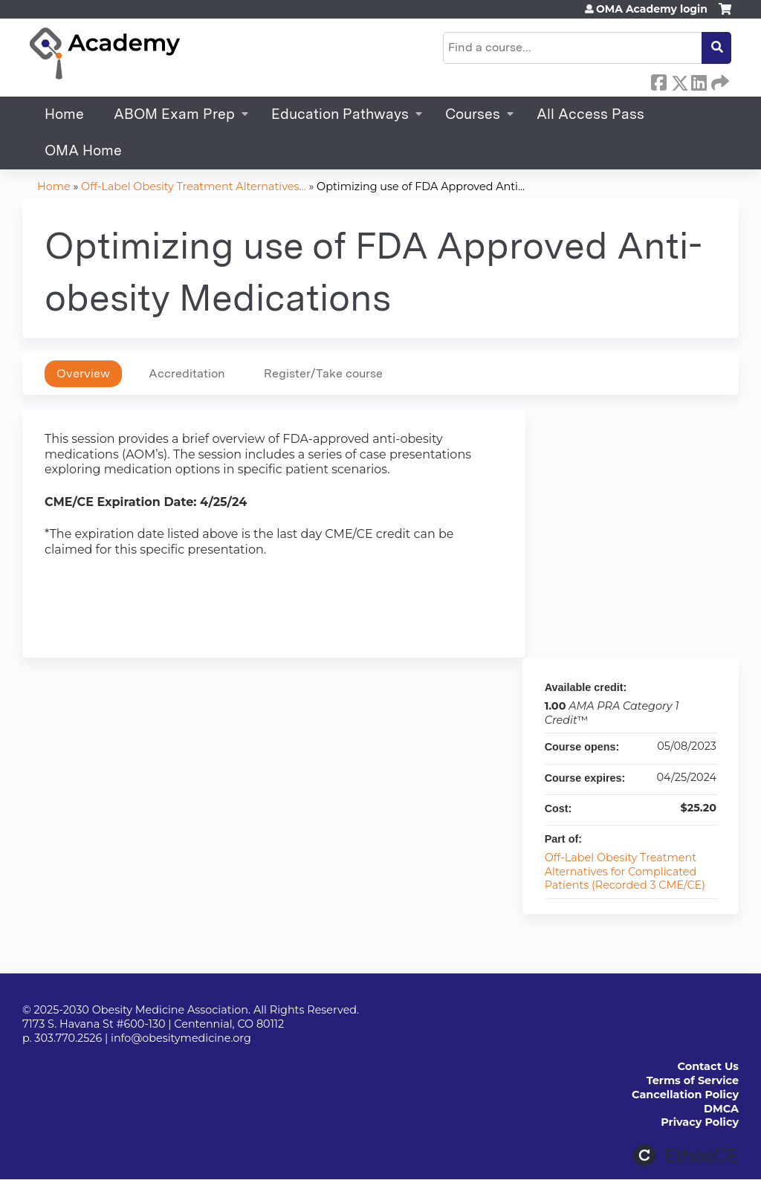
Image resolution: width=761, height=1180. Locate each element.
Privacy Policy (700, 1122)
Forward (718, 80)
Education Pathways (340, 114)
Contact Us (708, 1066)
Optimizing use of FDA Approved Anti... (421, 186)
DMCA (721, 1108)
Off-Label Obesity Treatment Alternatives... (193, 186)
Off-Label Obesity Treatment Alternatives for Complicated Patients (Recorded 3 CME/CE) (625, 871)
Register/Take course (323, 373)
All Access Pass (590, 114)
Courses (472, 114)
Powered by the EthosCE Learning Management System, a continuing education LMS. (686, 1155)
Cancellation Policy (685, 1094)
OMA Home (83, 150)
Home (64, 114)
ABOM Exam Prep (174, 114)
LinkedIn (698, 80)
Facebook (658, 80)
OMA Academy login (651, 9)
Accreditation (187, 373)
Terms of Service (693, 1080)
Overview (83, 373)
